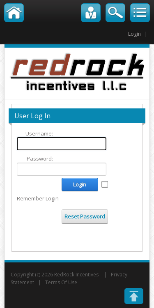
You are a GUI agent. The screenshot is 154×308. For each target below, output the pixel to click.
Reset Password (84, 216)
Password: (40, 158)
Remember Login (38, 198)
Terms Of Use (61, 282)
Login (134, 33)
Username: (39, 133)
